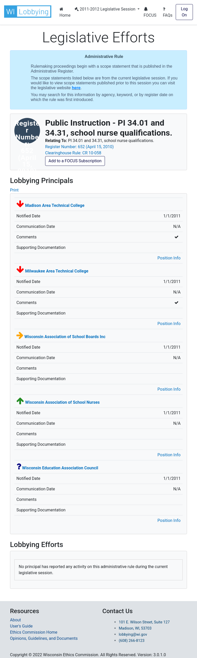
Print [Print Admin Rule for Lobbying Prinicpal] (14, 190)
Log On (184, 11)
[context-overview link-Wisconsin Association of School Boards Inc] (64, 336)
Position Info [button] (169, 258)
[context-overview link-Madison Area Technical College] (54, 205)
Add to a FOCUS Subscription (75, 160)
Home (65, 12)
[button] (28, 11)
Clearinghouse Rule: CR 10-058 (73, 152)
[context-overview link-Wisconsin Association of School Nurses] (62, 402)
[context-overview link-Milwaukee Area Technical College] (56, 271)
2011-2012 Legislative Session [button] (105, 9)
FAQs (167, 12)
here (76, 88)
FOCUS (150, 12)
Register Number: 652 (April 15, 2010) (79, 146)
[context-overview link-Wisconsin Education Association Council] (60, 467)
